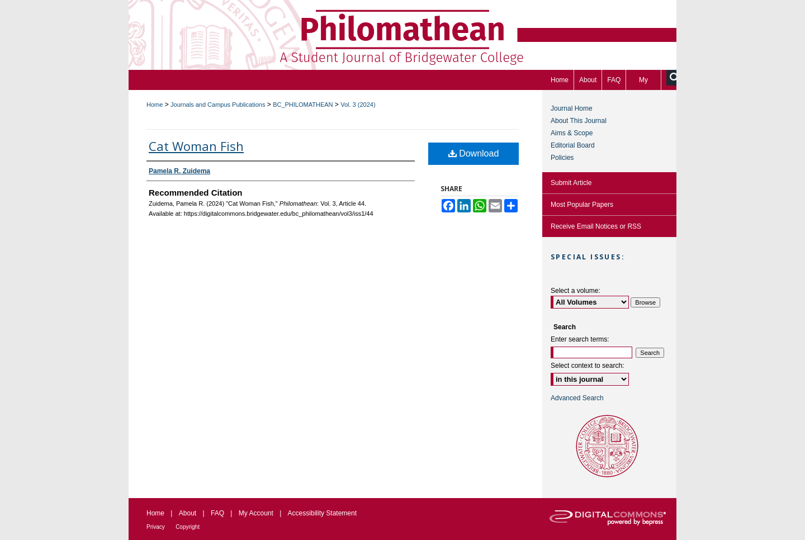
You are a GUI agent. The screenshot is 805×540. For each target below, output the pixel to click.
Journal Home (572, 108)
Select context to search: (587, 366)
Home (154, 104)
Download (473, 153)
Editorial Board (573, 145)
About (187, 513)
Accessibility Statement (322, 513)
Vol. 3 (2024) (357, 104)
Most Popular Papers (582, 205)
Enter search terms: (580, 339)
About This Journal (579, 121)
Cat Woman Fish (196, 146)
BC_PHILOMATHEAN (303, 104)
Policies (562, 158)
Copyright (188, 527)
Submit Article (571, 183)
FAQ (217, 513)
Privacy (155, 527)
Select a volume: (575, 291)
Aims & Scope (572, 133)
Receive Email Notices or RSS (596, 226)
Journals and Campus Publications (218, 104)
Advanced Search (577, 398)
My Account (256, 513)
